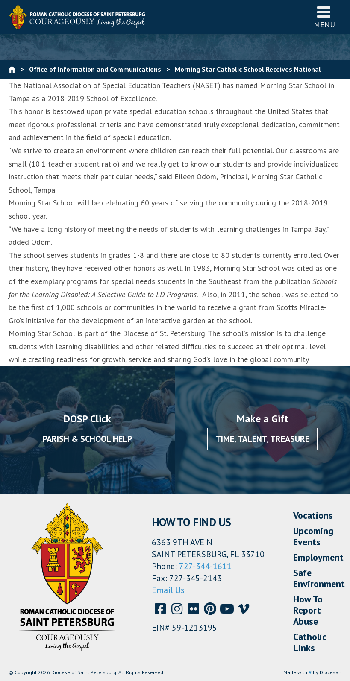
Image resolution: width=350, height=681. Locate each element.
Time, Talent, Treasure (262, 438)
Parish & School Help (87, 438)
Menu (324, 16)
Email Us (168, 590)
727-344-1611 (205, 566)
